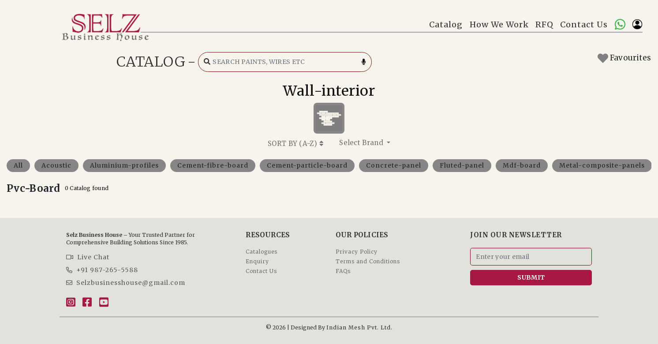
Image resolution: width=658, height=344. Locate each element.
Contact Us (584, 24)
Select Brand (362, 142)
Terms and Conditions (368, 261)
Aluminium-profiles (124, 165)
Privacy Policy (357, 251)
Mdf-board (522, 165)
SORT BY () (295, 143)
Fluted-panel (462, 165)
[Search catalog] (285, 62)
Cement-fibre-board (212, 165)
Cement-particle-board (307, 165)
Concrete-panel (393, 165)
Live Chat (87, 257)
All (18, 165)
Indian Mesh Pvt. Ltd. (359, 327)
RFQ (544, 24)
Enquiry (257, 261)
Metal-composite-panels (602, 165)
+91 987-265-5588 (102, 270)
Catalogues (261, 251)
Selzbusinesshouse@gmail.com (125, 283)
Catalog (446, 24)
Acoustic (56, 165)
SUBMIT (531, 277)
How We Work (499, 24)
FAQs (343, 271)
